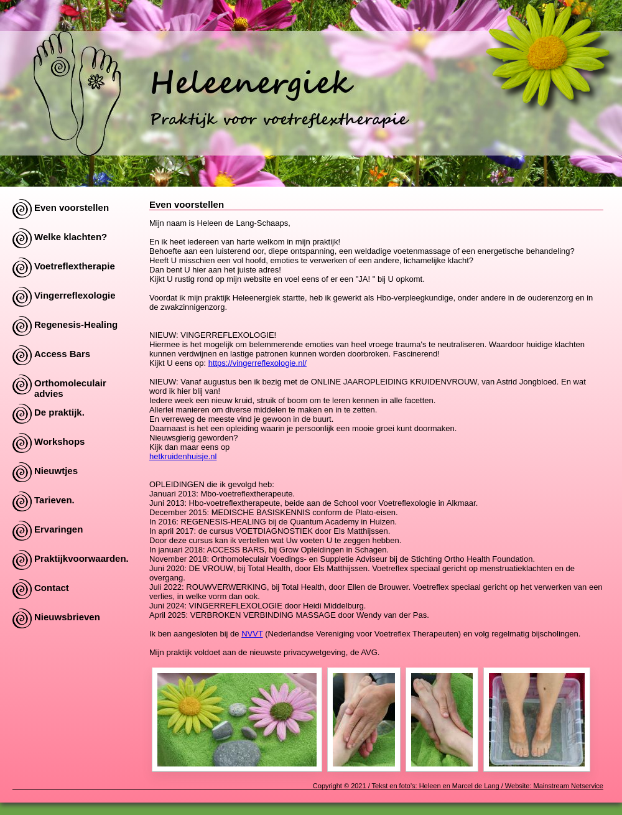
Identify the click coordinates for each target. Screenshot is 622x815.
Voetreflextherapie (74, 266)
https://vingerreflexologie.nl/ (257, 363)
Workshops (59, 441)
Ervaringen (58, 529)
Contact (51, 587)
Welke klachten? (70, 236)
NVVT (251, 633)
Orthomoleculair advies (70, 386)
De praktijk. (59, 412)
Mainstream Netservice (568, 785)
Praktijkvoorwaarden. (81, 558)
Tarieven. (54, 500)
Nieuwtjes (56, 470)
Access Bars (62, 353)
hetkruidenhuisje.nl (182, 456)
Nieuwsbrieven (67, 617)
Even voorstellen (71, 207)
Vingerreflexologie (75, 295)
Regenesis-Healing (76, 324)
